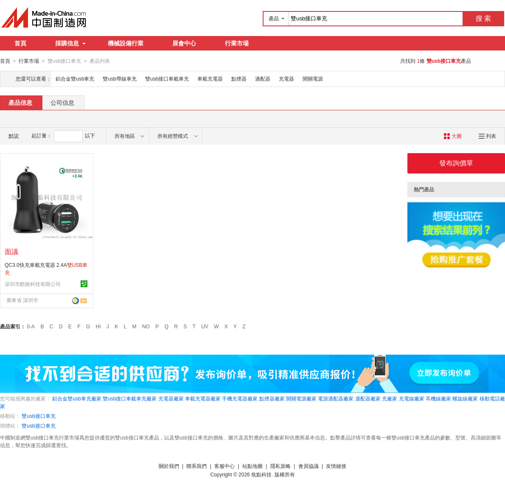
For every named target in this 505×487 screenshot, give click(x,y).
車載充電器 (210, 78)
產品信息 (20, 102)
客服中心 (224, 466)
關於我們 (169, 466)
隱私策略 (280, 466)
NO (146, 326)
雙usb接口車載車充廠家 (130, 398)
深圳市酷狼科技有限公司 (33, 284)
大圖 (452, 136)
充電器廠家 (171, 398)
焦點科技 (261, 474)
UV (204, 326)
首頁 (20, 43)
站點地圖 (252, 466)
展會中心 (184, 43)
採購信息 (70, 43)
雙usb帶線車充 (119, 78)
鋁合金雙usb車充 (75, 78)
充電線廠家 (411, 398)
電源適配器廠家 (336, 398)
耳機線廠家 (438, 398)
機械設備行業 (125, 43)
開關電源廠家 (301, 398)
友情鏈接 (336, 466)
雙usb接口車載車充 (167, 78)
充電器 (286, 78)
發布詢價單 (456, 162)
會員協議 (308, 466)
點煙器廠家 (272, 398)
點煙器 (239, 78)
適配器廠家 (368, 398)
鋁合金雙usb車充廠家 (76, 398)
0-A (31, 326)
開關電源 (313, 78)
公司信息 (62, 102)
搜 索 (483, 18)
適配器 (262, 78)
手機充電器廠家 (240, 398)
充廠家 (389, 398)
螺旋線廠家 (465, 398)
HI (98, 326)
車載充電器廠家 (203, 398)
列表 (487, 136)
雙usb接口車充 (38, 416)
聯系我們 (196, 466)
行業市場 (237, 43)
